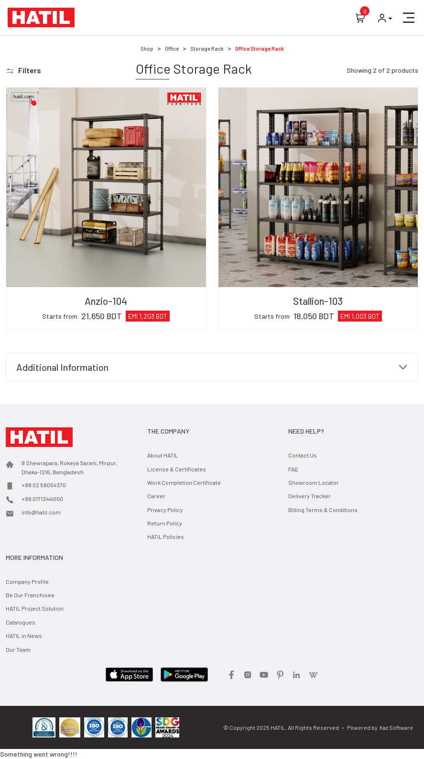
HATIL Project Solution (35, 608)
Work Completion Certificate (184, 482)
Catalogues (20, 622)
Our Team (18, 649)
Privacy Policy (165, 509)
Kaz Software (396, 727)
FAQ (293, 469)
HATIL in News (24, 635)
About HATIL (162, 455)
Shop (147, 48)
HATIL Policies (165, 536)
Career (156, 495)
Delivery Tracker (309, 495)
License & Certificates (176, 469)
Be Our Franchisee (30, 595)
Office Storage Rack (259, 48)
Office (172, 48)
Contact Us (302, 455)
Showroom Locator (313, 482)
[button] (408, 17)
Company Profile (27, 581)
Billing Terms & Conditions (323, 509)
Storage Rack (207, 48)
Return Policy (164, 523)
